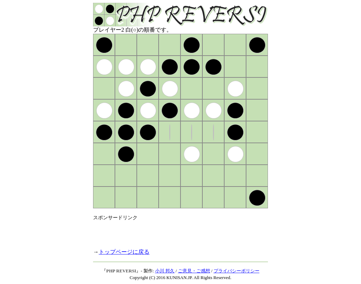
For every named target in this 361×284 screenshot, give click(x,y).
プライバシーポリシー (236, 271)
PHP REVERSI (121, 271)
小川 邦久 (165, 271)
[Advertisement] (175, 231)
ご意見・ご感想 (194, 271)
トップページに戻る (124, 252)
